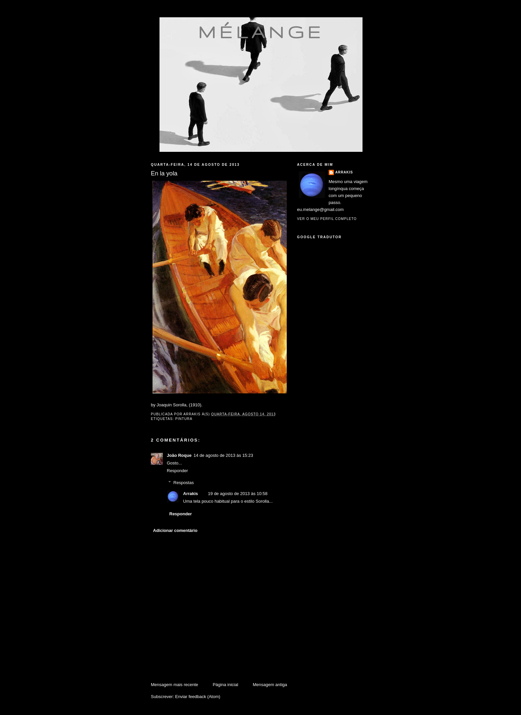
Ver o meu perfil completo (327, 219)
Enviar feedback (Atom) (197, 696)
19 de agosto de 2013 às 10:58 (237, 493)
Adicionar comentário (175, 530)
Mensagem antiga (270, 684)
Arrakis (190, 493)
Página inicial (225, 684)
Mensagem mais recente (174, 684)
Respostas (183, 482)
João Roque (179, 455)
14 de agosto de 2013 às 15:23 (223, 455)
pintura (183, 419)
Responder (177, 470)
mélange (261, 32)
